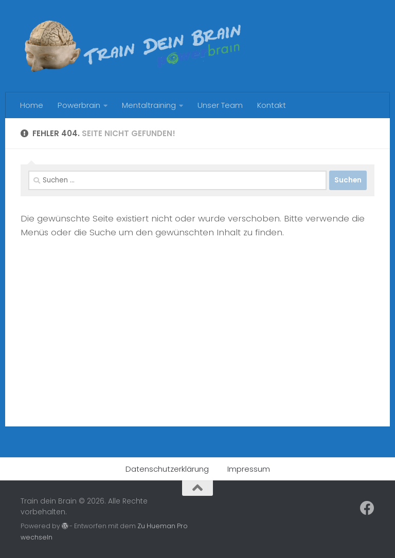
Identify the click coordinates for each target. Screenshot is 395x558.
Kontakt (271, 105)
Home (31, 105)
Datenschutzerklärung (167, 468)
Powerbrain (79, 105)
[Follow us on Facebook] (367, 508)
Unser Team (220, 105)
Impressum (248, 468)
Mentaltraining (149, 105)
